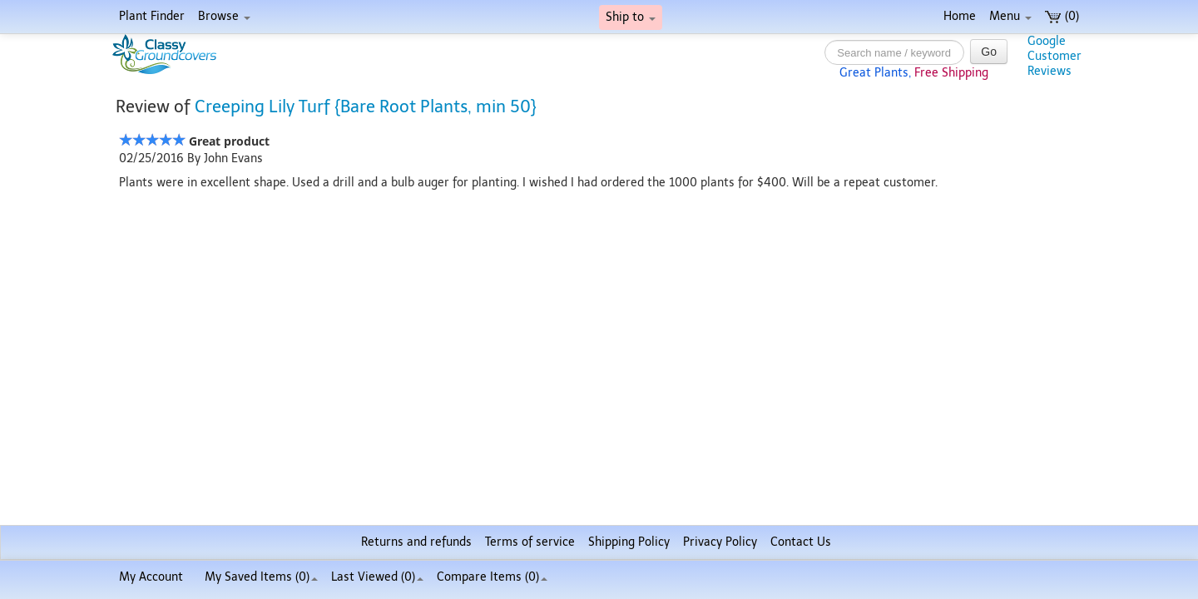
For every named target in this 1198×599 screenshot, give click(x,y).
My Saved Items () (261, 577)
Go (989, 51)
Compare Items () (492, 577)
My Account (151, 577)
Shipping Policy (629, 542)
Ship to (631, 17)
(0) (1062, 16)
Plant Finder (152, 16)
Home (959, 16)
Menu (1010, 16)
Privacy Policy (720, 542)
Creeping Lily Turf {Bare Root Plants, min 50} (366, 106)
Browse (224, 16)
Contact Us (800, 542)
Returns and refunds (416, 542)
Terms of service (530, 542)
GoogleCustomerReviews (1054, 56)
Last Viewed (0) (377, 577)
